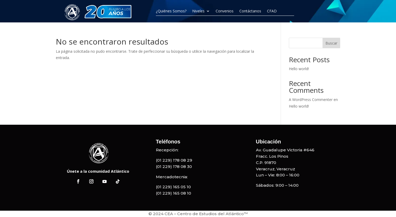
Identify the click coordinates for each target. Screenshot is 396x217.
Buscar (331, 43)
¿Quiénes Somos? (171, 11)
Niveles (198, 11)
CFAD (272, 11)
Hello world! (299, 68)
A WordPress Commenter (311, 99)
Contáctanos (250, 11)
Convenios (225, 11)
